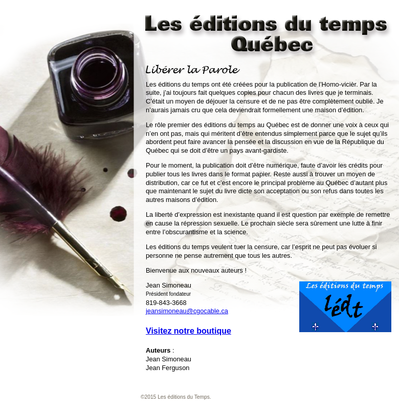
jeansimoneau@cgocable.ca (187, 311)
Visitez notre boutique (188, 331)
